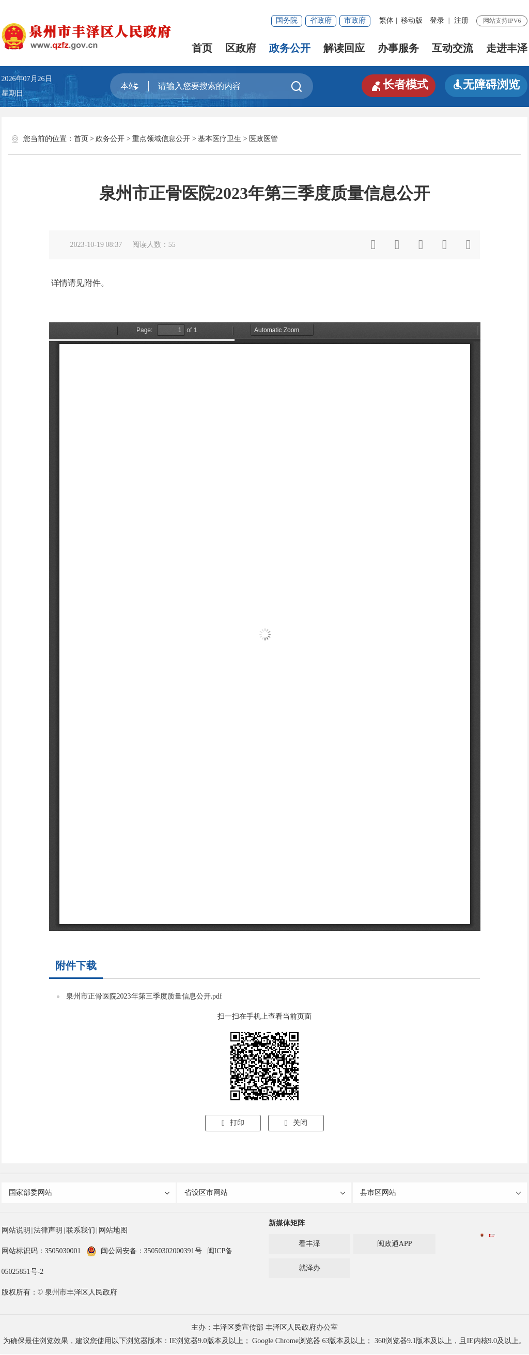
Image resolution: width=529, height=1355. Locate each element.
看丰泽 (309, 1245)
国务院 (287, 20)
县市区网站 (441, 1193)
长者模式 (398, 84)
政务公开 (289, 48)
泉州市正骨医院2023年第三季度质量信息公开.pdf (144, 996)
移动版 (412, 20)
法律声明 (48, 1231)
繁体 (386, 20)
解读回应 (344, 48)
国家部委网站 (89, 1193)
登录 (437, 20)
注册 (461, 20)
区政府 (240, 48)
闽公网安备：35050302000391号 (144, 1252)
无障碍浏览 (486, 84)
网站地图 (113, 1231)
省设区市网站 (265, 1193)
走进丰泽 (506, 48)
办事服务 (398, 48)
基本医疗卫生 (219, 139)
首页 (202, 48)
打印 (233, 1122)
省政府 (321, 20)
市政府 (355, 20)
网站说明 (16, 1231)
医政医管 (263, 139)
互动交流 (452, 48)
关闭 (296, 1122)
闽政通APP (394, 1245)
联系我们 (80, 1231)
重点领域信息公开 (161, 139)
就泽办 (309, 1269)
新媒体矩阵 (287, 1224)
